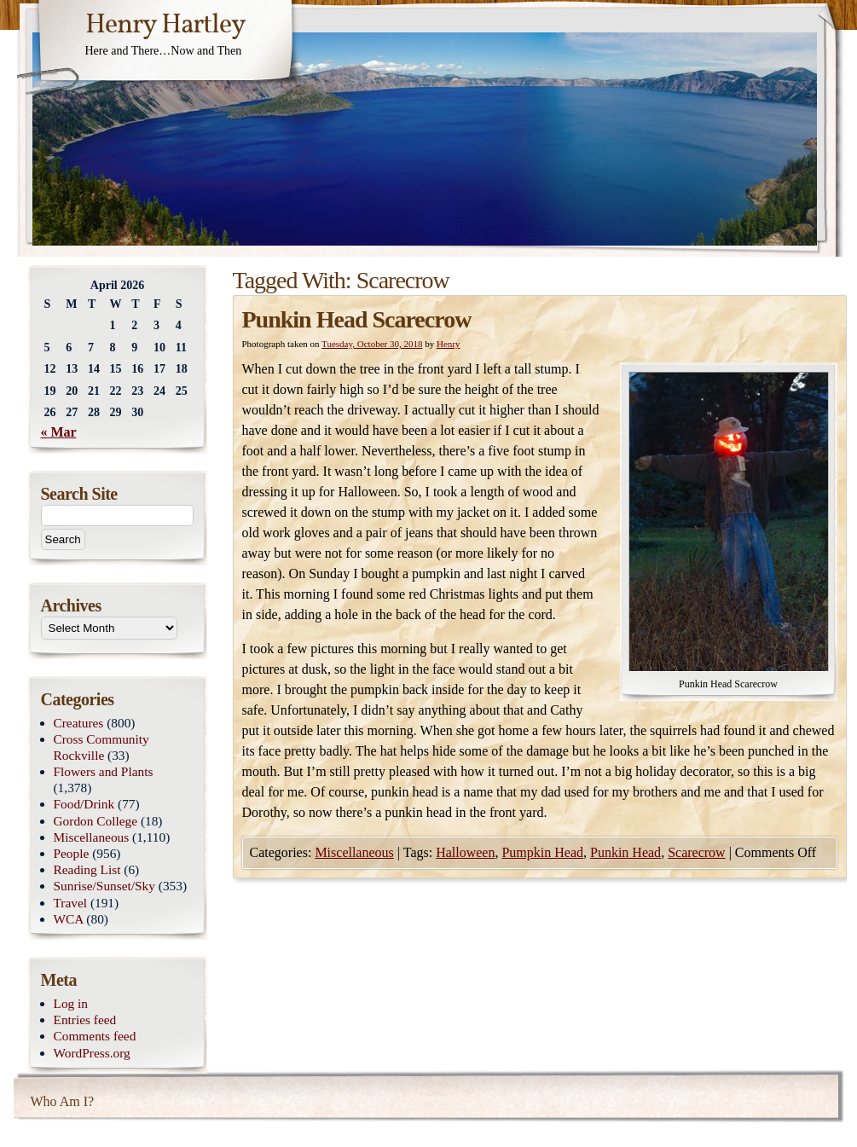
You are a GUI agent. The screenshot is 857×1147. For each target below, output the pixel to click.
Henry (448, 344)
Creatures (79, 722)
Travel (71, 902)
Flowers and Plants (103, 771)
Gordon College (96, 821)
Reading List (87, 869)
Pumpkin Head (542, 852)
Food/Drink (84, 804)
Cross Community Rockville (101, 747)
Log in (71, 1003)
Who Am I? (63, 1101)
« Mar (59, 432)
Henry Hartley (165, 25)
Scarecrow (697, 852)
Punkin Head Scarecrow (357, 319)
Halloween (465, 852)
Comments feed (95, 1035)
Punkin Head (625, 852)
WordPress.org (92, 1053)
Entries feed (85, 1019)
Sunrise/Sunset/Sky (104, 885)
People (72, 853)
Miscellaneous (354, 852)
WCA (69, 919)
